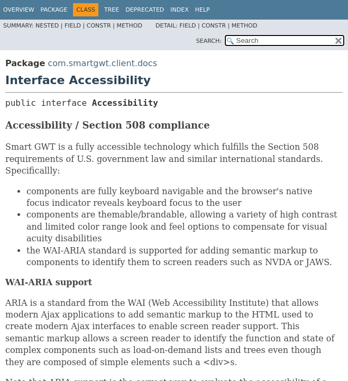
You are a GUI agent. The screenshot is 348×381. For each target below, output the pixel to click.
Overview (18, 9)
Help (202, 9)
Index (179, 9)
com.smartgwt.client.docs (102, 63)
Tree (111, 9)
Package (54, 9)
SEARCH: (209, 41)
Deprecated (144, 9)
